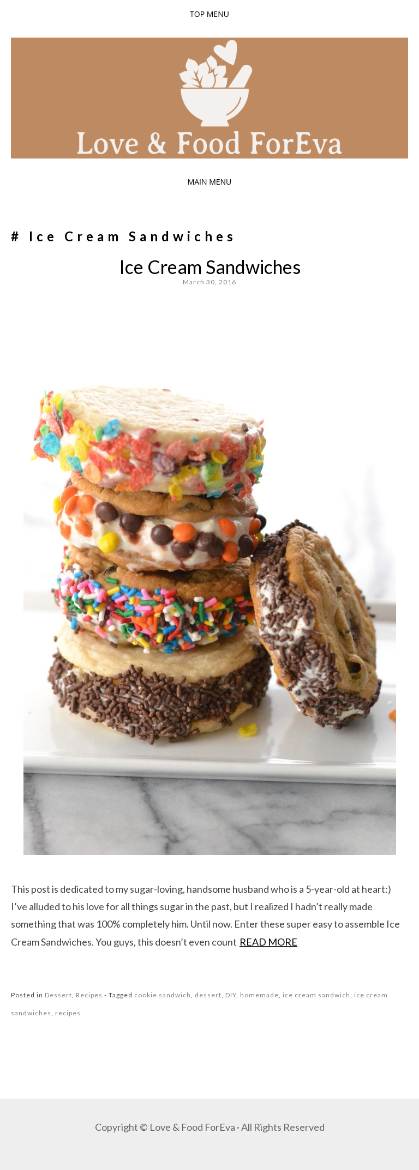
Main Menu (210, 181)
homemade (259, 995)
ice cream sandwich (316, 995)
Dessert (58, 995)
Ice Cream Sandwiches (210, 266)
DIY (230, 995)
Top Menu (209, 14)
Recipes (89, 995)
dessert (208, 995)
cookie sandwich (162, 995)
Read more (268, 942)
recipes (68, 1013)
